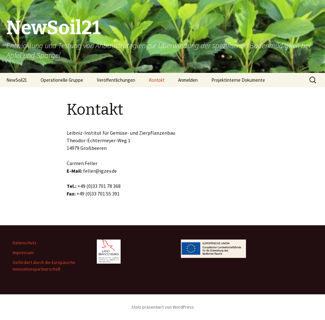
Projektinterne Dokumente (238, 80)
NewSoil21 (16, 80)
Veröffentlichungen (116, 80)
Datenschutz (24, 243)
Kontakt (156, 80)
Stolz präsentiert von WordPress (162, 307)
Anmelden (188, 80)
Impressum (23, 252)
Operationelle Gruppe (62, 80)
